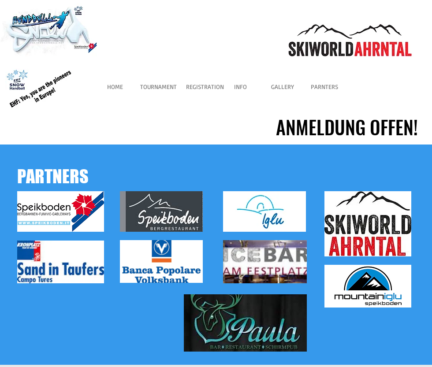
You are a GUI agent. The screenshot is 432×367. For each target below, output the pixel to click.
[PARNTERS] (324, 86)
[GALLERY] (282, 86)
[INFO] (240, 86)
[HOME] (115, 86)
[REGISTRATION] (205, 86)
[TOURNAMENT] (158, 86)
